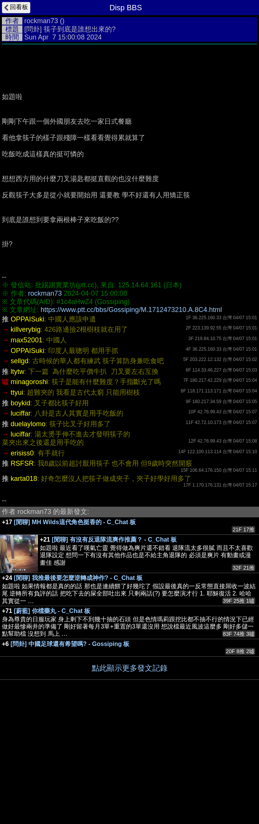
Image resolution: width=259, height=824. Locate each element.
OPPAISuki (27, 319)
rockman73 (41, 21)
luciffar (21, 413)
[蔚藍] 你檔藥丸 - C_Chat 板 (52, 611)
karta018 (24, 478)
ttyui (17, 392)
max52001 (26, 340)
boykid (20, 403)
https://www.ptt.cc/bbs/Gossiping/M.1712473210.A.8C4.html (131, 310)
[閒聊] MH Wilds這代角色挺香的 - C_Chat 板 (75, 522)
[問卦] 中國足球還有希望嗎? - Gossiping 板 (70, 644)
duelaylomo (28, 424)
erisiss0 (22, 453)
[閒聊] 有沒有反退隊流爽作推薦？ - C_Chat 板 (114, 539)
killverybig (26, 329)
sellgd (19, 361)
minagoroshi (29, 382)
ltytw (17, 371)
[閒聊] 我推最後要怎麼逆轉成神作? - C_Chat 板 (78, 578)
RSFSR (22, 463)
